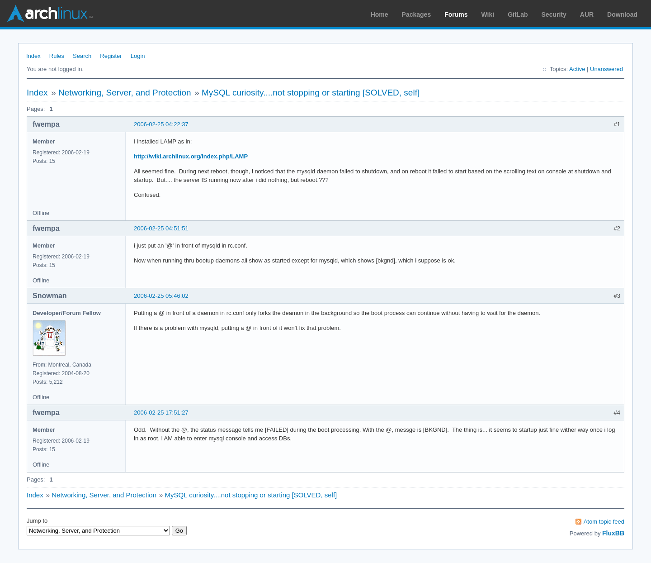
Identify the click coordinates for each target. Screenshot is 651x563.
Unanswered (606, 69)
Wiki (488, 14)
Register (111, 55)
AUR (587, 14)
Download (622, 14)
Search (82, 55)
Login (138, 55)
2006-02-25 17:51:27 (161, 412)
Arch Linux (50, 14)
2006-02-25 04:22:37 (161, 124)
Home (379, 14)
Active (577, 69)
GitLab (518, 14)
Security (554, 14)
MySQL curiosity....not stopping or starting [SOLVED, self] (311, 92)
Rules (56, 55)
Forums (455, 14)
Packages (416, 14)
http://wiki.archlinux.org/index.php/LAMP (191, 156)
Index (33, 55)
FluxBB (613, 533)
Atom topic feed (604, 521)
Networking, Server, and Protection (124, 92)
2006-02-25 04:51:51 (161, 228)
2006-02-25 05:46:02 (161, 295)
